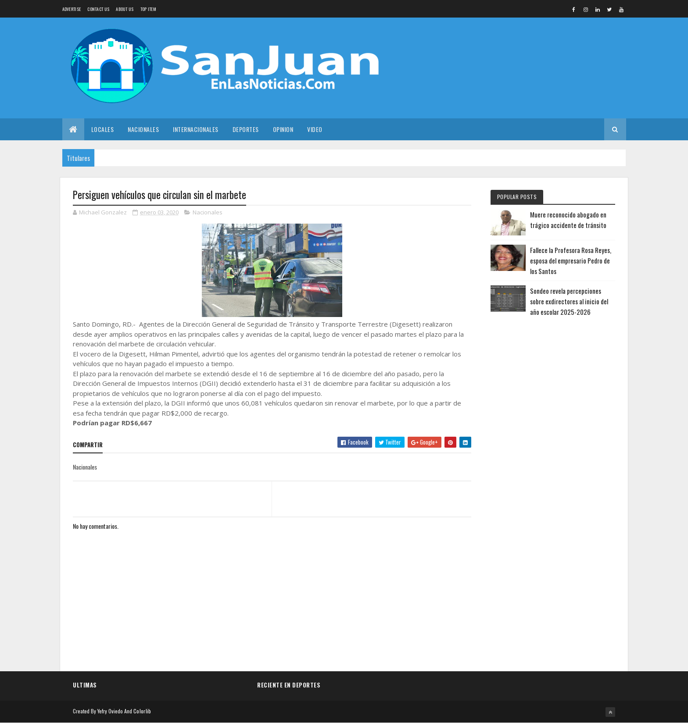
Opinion (283, 129)
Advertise (71, 9)
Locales (102, 129)
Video (314, 129)
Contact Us (98, 9)
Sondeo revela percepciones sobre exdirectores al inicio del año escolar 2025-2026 (569, 301)
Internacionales (196, 129)
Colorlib (142, 711)
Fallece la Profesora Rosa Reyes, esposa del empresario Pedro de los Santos (570, 260)
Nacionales (143, 129)
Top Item (148, 9)
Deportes (246, 129)
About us (124, 9)
